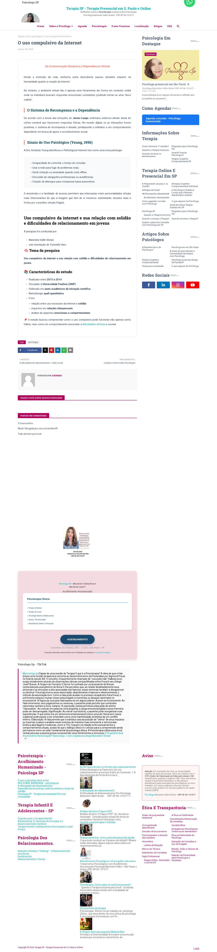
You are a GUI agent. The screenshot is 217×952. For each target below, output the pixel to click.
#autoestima (30, 735)
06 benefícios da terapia (93, 908)
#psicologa (59, 735)
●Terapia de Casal (151, 190)
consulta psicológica (102, 652)
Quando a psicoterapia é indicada (97, 822)
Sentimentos (25, 856)
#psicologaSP (44, 735)
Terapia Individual (35, 608)
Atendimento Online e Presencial (41, 624)
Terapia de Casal (35, 612)
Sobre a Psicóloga (60, 26)
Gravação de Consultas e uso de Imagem (184, 842)
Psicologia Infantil (35, 616)
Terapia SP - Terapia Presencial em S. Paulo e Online (108, 8)
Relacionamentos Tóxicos (31, 859)
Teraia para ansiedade (153, 266)
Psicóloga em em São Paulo (185, 247)
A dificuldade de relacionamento (35, 785)
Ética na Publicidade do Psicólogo (183, 836)
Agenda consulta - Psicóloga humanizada (163, 120)
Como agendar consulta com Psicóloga (154, 202)
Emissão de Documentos (154, 831)
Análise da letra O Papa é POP (96, 811)
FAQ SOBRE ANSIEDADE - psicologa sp (38, 783)
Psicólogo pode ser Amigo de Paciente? (185, 261)
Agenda (82, 26)
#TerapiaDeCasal (113, 733)
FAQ (169, 26)
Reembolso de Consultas (154, 852)
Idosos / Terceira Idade (37, 620)
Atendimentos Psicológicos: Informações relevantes (108, 861)
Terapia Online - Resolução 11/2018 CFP (157, 861)
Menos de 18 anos (151, 849)
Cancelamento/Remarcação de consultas (183, 820)
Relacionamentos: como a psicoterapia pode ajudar (107, 837)
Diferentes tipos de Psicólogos (151, 248)
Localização (142, 26)
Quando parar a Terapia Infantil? (35, 818)
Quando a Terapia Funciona (155, 150)
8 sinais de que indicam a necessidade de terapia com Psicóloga (182, 253)
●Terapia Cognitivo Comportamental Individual (185, 185)
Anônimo (56, 375)
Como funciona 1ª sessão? (155, 146)
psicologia (37, 36)
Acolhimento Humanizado (156, 197)
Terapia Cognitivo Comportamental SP (181, 160)
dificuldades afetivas (94, 324)
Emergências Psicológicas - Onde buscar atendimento (185, 830)
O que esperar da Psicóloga (185, 201)
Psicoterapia (99, 26)
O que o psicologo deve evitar (33, 780)
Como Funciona (121, 26)
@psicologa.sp (30, 673)
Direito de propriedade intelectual (153, 816)
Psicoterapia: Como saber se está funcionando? (105, 884)
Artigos (158, 26)
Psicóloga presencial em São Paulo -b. (166, 84)
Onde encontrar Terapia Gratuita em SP (181, 206)
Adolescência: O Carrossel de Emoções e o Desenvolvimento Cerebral (40, 822)
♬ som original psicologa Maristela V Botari (88, 735)
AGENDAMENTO (77, 639)
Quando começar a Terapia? (156, 218)
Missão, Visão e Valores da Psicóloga (185, 850)
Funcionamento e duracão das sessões (155, 836)
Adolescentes (49, 616)
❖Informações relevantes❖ (155, 193)
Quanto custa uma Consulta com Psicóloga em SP (155, 223)
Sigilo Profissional (151, 856)
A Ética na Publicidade (182, 815)
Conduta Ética (178, 825)
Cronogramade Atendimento (149, 826)
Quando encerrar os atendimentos (151, 155)
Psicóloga (149, 795)
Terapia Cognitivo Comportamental (150, 261)
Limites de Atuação (153, 845)
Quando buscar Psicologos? (179, 153)
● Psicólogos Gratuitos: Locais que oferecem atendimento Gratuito (183, 192)
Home (40, 26)
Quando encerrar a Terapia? (185, 218)
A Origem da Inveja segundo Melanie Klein (102, 931)
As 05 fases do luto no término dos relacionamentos (108, 767)
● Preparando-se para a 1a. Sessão (155, 185)
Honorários (147, 841)
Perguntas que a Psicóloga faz (185, 147)
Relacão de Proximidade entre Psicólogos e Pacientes (183, 858)
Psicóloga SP (65, 584)
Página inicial (24, 36)
